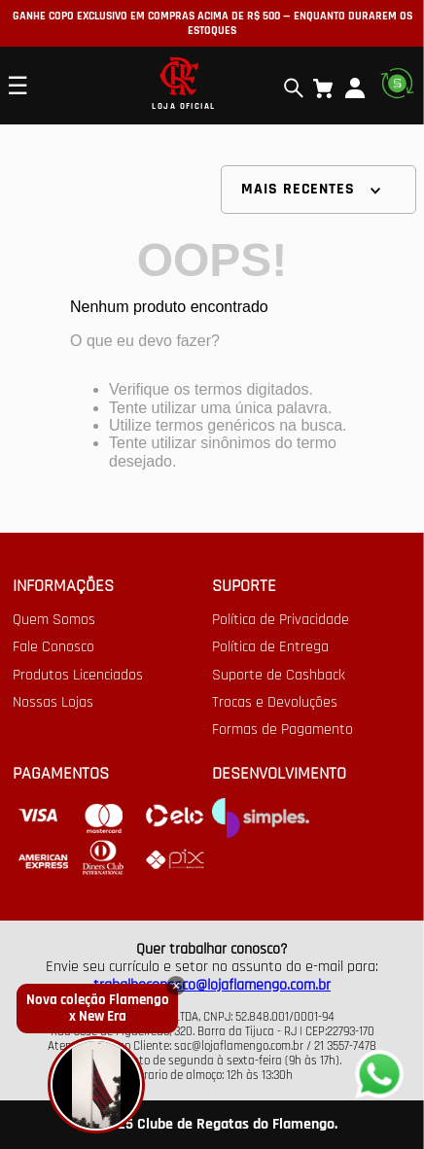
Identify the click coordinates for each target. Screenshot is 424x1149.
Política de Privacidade (280, 620)
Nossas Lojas (53, 703)
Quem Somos (54, 620)
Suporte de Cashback (278, 675)
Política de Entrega (270, 647)
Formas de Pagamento (282, 730)
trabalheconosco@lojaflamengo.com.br (212, 985)
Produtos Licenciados (78, 675)
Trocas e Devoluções (274, 703)
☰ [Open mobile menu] (17, 85)
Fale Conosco (53, 647)
